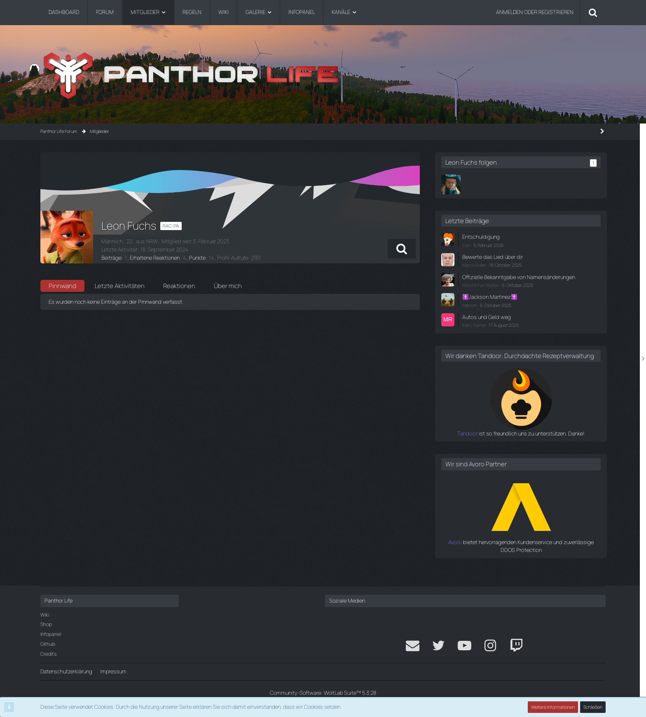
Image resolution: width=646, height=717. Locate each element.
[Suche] (593, 12)
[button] (431, 248)
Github (47, 643)
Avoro (486, 557)
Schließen (592, 707)
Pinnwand (62, 286)
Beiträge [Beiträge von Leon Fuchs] (111, 257)
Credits (48, 653)
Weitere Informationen (553, 707)
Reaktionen (179, 286)
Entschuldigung (511, 236)
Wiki (44, 614)
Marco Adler (505, 265)
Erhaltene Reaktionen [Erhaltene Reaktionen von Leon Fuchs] (154, 257)
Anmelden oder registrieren (534, 12)
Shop (46, 624)
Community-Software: (323, 692)
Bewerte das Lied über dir (522, 257)
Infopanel (50, 634)
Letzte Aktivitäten (120, 286)
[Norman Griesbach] (482, 184)
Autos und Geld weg (516, 324)
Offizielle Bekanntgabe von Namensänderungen (524, 280)
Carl (497, 245)
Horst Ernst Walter (511, 293)
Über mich (228, 286)
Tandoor (482, 448)
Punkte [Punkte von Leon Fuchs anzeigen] (197, 257)
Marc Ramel (504, 333)
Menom (500, 313)
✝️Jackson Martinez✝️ (520, 304)
